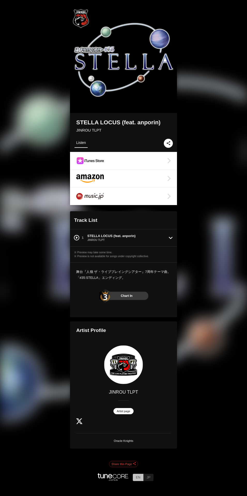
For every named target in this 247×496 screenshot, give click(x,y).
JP (148, 477)
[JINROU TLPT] (123, 364)
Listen (81, 143)
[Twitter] (79, 423)
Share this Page (123, 464)
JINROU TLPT (89, 130)
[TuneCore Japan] (113, 479)
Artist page (123, 411)
